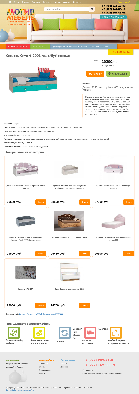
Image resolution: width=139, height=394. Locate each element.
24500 (14, 253)
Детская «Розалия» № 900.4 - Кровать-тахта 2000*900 (26, 187)
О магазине (43, 364)
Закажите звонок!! (113, 17)
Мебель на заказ (62, 2)
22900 (14, 305)
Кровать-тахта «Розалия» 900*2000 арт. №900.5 (113, 187)
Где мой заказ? (124, 2)
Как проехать (88, 370)
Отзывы (77, 2)
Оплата (25, 2)
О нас (16, 2)
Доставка (36, 2)
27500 (102, 201)
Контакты (47, 2)
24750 (58, 305)
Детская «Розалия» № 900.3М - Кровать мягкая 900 (113, 238)
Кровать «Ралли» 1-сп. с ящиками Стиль (69, 237)
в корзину (95, 73)
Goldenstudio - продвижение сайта (20, 390)
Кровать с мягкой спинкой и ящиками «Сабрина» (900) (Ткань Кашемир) (69, 187)
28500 (58, 201)
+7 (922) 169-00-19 (99, 365)
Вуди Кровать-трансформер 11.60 (69, 289)
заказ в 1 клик (117, 73)
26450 (58, 253)
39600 (14, 201)
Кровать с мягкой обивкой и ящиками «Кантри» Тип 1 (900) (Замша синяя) (25, 238)
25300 (102, 253)
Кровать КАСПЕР (25, 289)
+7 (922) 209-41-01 (99, 360)
